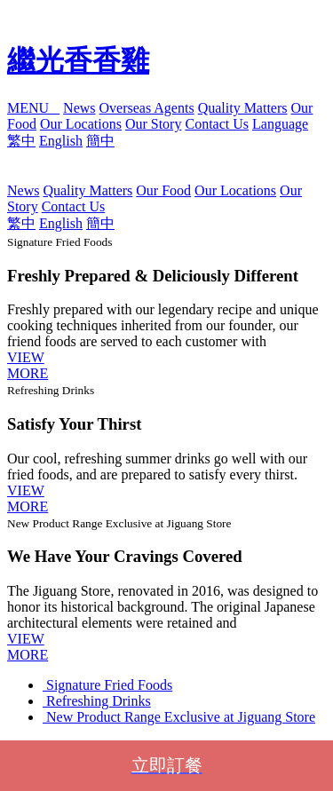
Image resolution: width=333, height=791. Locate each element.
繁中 (21, 140)
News (79, 107)
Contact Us (217, 123)
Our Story (153, 123)
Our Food (163, 190)
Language (280, 123)
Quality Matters (243, 107)
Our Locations (81, 123)
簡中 (100, 140)
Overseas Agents (146, 107)
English (61, 140)
